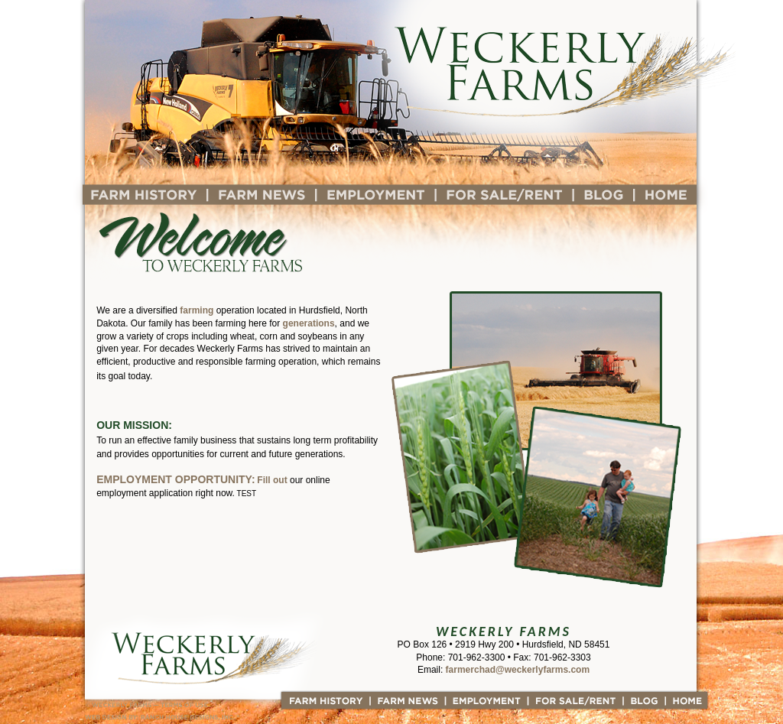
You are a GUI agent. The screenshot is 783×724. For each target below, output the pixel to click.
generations (309, 323)
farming (196, 310)
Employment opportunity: (175, 479)
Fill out (272, 480)
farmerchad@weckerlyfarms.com (518, 669)
